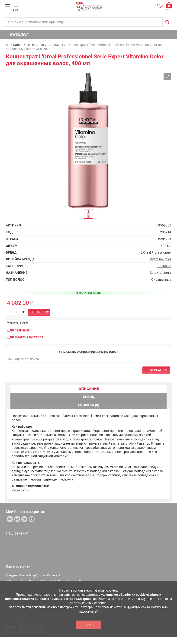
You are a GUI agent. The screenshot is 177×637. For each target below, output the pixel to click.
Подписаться (156, 370)
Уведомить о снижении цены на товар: (88, 352)
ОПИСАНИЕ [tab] (88, 389)
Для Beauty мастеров (25, 337)
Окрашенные (161, 279)
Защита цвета (160, 272)
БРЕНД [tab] (89, 397)
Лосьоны (56, 45)
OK (88, 625)
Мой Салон (14, 45)
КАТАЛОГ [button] (16, 34)
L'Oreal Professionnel (156, 252)
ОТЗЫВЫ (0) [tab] (88, 405)
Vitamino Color (160, 259)
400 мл (166, 246)
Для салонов (18, 330)
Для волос (36, 45)
